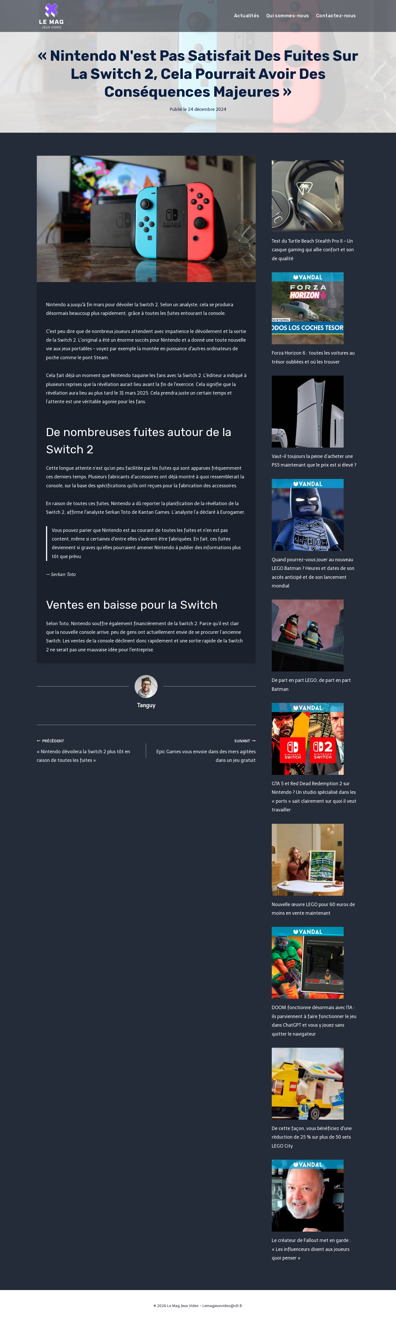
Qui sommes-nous (287, 15)
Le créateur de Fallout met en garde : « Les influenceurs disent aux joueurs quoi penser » (311, 1249)
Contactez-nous (336, 15)
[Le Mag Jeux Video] (51, 15)
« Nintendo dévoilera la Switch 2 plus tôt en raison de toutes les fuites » (89, 750)
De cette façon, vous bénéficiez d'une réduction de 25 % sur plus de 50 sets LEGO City (312, 1137)
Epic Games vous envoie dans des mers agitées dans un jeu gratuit (203, 750)
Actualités (246, 15)
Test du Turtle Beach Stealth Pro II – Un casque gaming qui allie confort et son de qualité (313, 249)
